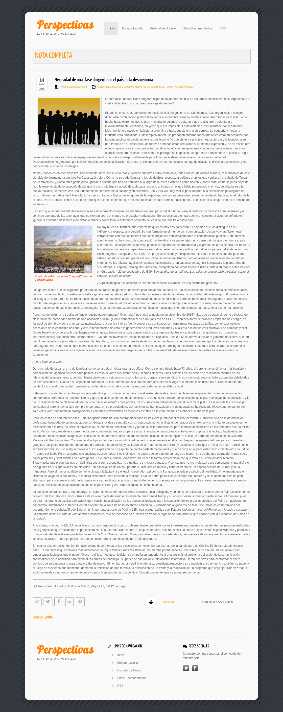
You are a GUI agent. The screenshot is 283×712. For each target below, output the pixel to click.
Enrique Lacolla (132, 28)
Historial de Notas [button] (163, 28)
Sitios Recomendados (197, 28)
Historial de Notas (129, 670)
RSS (223, 28)
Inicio (113, 28)
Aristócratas (103, 86)
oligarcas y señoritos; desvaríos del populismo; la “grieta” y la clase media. (152, 86)
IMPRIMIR (168, 601)
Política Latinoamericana (73, 86)
